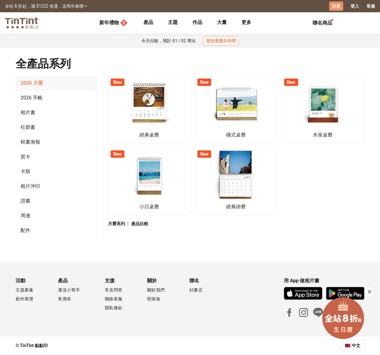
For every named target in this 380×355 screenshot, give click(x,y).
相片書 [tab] (28, 112)
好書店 (196, 289)
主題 (173, 22)
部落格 (154, 298)
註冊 (336, 6)
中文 (356, 345)
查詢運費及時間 (221, 40)
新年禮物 (113, 22)
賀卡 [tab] (25, 157)
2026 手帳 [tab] (32, 98)
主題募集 (24, 289)
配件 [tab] (25, 230)
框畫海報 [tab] (30, 142)
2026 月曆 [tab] (32, 83)
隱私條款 (114, 307)
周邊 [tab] (25, 215)
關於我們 (156, 289)
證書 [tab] (25, 201)
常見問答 (114, 289)
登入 (355, 6)
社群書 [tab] (28, 127)
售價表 (64, 298)
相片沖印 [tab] (30, 186)
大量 (222, 22)
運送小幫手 (69, 289)
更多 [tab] (246, 22)
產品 (148, 22)
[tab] (148, 23)
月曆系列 (116, 223)
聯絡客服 (114, 298)
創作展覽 (24, 298)
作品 (197, 22)
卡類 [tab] (25, 171)
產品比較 (139, 223)
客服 (371, 6)
